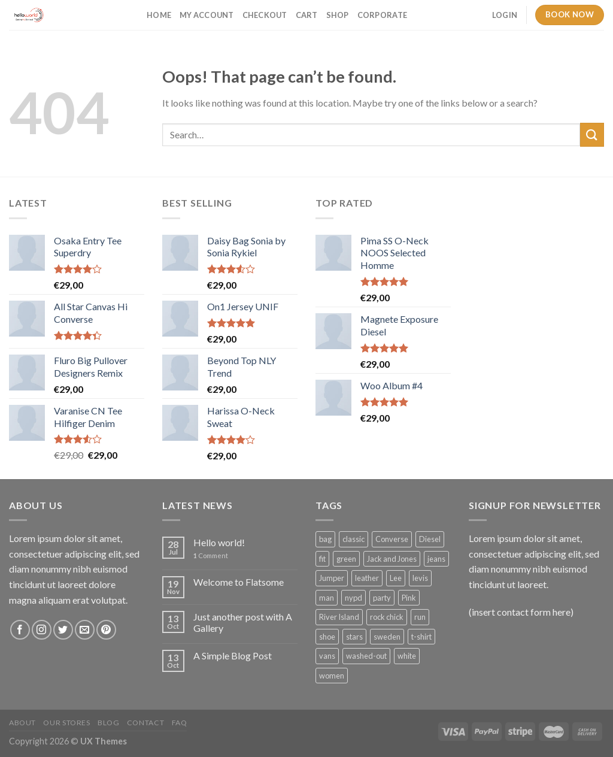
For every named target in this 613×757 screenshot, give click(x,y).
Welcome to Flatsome (238, 582)
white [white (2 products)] (406, 656)
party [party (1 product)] (382, 597)
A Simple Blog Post (232, 655)
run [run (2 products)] (420, 617)
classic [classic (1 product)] (353, 539)
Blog (108, 722)
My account (207, 15)
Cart (307, 15)
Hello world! (219, 542)
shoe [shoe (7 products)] (327, 636)
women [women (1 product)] (331, 675)
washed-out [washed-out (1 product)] (366, 656)
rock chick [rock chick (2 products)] (386, 617)
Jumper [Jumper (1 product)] (331, 578)
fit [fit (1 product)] (322, 559)
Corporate (382, 15)
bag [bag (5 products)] (325, 539)
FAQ (179, 722)
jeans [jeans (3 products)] (436, 559)
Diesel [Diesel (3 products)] (430, 539)
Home (159, 15)
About (22, 722)
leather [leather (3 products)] (367, 578)
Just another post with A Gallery (242, 622)
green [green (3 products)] (346, 559)
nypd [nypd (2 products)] (353, 597)
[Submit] (592, 134)
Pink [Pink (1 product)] (409, 597)
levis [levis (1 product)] (420, 578)
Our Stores (66, 722)
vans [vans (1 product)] (327, 656)
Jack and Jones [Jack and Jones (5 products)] (392, 559)
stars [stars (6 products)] (354, 636)
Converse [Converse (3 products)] (391, 539)
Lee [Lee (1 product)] (396, 578)
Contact (145, 722)
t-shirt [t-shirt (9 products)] (421, 636)
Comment (210, 555)
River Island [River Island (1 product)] (339, 617)
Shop (337, 15)
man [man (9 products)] (326, 597)
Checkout (264, 15)
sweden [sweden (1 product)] (387, 636)
